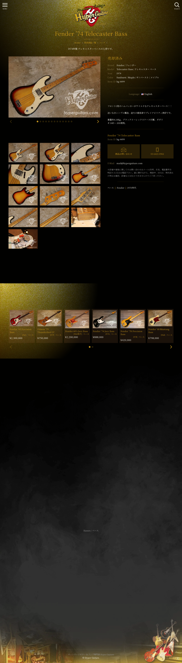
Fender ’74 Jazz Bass (103, 331)
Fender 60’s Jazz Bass (76, 331)
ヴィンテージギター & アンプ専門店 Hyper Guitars (91, 654)
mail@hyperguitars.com (129, 163)
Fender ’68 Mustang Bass (158, 331)
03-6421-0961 (157, 153)
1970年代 (131, 187)
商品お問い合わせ (123, 153)
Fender (126, 65)
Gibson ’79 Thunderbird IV (46, 331)
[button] (37, 121)
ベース (111, 187)
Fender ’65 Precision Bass (20, 331)
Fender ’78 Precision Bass (131, 333)
